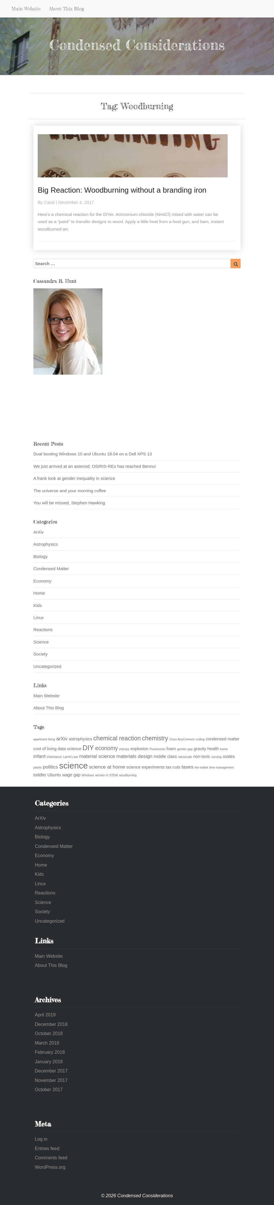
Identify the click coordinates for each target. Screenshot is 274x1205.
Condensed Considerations (137, 44)
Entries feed (47, 1148)
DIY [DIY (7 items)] (88, 748)
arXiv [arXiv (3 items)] (61, 739)
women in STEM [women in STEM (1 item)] (106, 775)
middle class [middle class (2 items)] (165, 756)
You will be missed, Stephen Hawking (69, 502)
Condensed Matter (51, 568)
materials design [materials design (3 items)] (134, 756)
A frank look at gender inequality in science (74, 478)
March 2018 (47, 1043)
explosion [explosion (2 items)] (139, 748)
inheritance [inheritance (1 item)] (54, 756)
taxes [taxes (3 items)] (187, 767)
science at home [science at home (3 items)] (107, 767)
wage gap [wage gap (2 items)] (71, 775)
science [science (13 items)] (73, 765)
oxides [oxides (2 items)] (229, 756)
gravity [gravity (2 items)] (200, 748)
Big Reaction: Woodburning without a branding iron (122, 190)
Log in (41, 1139)
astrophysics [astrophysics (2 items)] (80, 739)
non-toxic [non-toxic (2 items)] (201, 756)
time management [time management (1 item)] (221, 767)
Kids (37, 605)
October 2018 (49, 1033)
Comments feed (51, 1157)
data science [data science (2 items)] (69, 748)
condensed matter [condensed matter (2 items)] (222, 739)
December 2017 (51, 1070)
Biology (40, 556)
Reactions (43, 629)
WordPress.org (50, 1167)
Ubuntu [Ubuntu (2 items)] (54, 775)
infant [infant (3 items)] (39, 756)
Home (39, 593)
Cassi (49, 202)
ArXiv (38, 532)
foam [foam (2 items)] (171, 748)
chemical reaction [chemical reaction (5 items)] (117, 738)
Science (41, 641)
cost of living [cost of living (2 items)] (44, 748)
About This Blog (66, 9)
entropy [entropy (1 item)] (124, 749)
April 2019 (45, 1014)
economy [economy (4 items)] (106, 748)
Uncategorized (47, 666)
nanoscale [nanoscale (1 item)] (185, 756)
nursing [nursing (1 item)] (217, 756)
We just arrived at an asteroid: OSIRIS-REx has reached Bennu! (94, 466)
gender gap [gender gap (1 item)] (185, 749)
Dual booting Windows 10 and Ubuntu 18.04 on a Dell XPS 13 (92, 453)
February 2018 (50, 1052)
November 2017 (51, 1080)
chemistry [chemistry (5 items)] (155, 738)
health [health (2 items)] (213, 748)
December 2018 (51, 1024)
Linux (38, 617)
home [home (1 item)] (224, 749)
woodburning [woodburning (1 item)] (127, 775)
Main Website (26, 9)
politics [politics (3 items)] (50, 767)
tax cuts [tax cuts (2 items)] (173, 767)
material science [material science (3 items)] (97, 756)
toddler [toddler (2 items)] (39, 775)
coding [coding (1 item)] (199, 739)
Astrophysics (45, 544)
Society (40, 654)
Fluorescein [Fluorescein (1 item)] (157, 749)
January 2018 (49, 1061)
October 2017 (49, 1089)
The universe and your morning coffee (69, 490)
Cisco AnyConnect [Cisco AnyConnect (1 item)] (181, 739)
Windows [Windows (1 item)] (88, 775)
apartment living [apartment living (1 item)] (44, 739)
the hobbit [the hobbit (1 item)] (201, 767)
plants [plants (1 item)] (37, 767)
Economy (42, 580)
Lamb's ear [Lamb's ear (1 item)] (70, 756)
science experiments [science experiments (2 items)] (145, 767)
